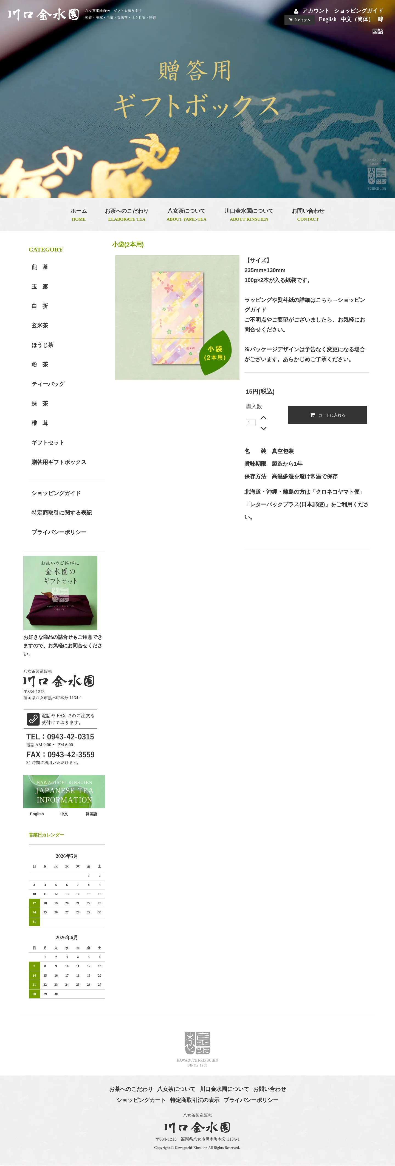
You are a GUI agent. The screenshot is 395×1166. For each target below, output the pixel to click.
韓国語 (91, 814)
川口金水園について (224, 1089)
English (327, 19)
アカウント (316, 11)
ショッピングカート (141, 1100)
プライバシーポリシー (251, 1100)
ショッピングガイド (358, 11)
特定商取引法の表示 (194, 1100)
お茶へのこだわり (131, 1089)
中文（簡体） (357, 19)
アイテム (298, 20)
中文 (64, 814)
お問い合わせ (269, 1089)
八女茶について (176, 1089)
